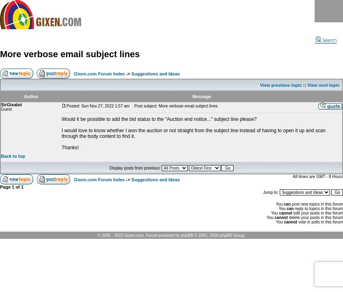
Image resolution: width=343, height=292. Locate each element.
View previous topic (281, 85)
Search (326, 40)
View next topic (323, 85)
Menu (329, 11)
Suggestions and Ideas (155, 73)
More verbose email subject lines (70, 54)
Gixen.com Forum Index (99, 73)
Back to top (13, 156)
